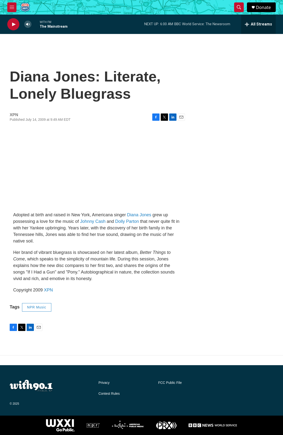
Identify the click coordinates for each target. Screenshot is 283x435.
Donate (263, 7)
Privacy (104, 383)
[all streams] (258, 24)
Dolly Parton (127, 221)
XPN (48, 290)
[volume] (28, 24)
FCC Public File (170, 383)
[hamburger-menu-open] (11, 7)
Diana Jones (139, 214)
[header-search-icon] (239, 7)
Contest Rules (109, 393)
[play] (13, 24)
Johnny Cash (93, 221)
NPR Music (36, 307)
